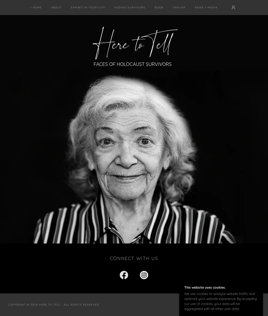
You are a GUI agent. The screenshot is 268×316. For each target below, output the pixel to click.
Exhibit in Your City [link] (88, 7)
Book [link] (159, 7)
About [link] (56, 7)
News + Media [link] (206, 7)
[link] (124, 276)
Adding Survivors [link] (129, 7)
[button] (233, 7)
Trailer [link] (179, 7)
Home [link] (37, 7)
